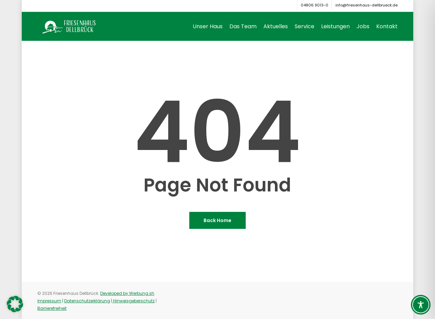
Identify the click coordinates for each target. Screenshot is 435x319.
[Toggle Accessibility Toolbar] (421, 305)
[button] (15, 304)
